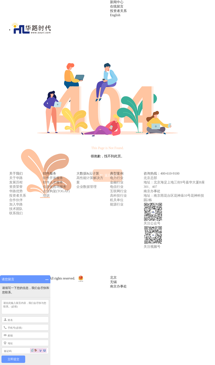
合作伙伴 (16, 183)
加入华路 (16, 188)
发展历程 (16, 165)
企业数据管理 (86, 170)
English (115, 15)
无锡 (113, 282)
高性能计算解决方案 (89, 163)
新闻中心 (116, 2)
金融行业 (116, 165)
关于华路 (16, 161)
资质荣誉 (16, 170)
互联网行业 (118, 174)
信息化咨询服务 (54, 170)
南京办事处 (118, 286)
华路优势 (16, 174)
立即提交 (13, 359)
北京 (113, 277)
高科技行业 (118, 179)
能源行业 (116, 188)
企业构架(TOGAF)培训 (56, 177)
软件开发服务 (53, 161)
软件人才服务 (53, 165)
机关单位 (116, 183)
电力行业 (116, 161)
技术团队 (16, 192)
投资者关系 (118, 11)
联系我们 (16, 196)
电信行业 (116, 170)
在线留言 (116, 6)
